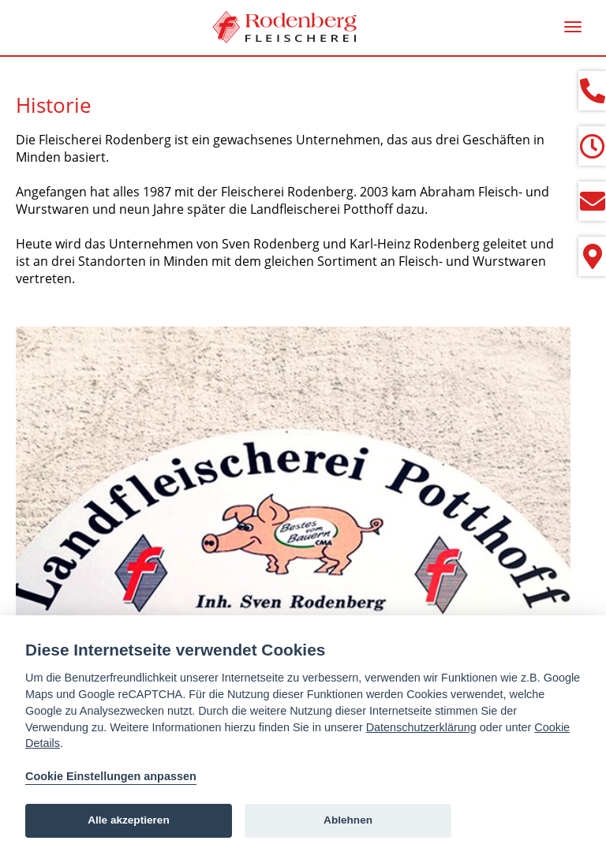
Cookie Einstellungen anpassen (110, 776)
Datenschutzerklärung (421, 727)
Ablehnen (348, 820)
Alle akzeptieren (129, 820)
